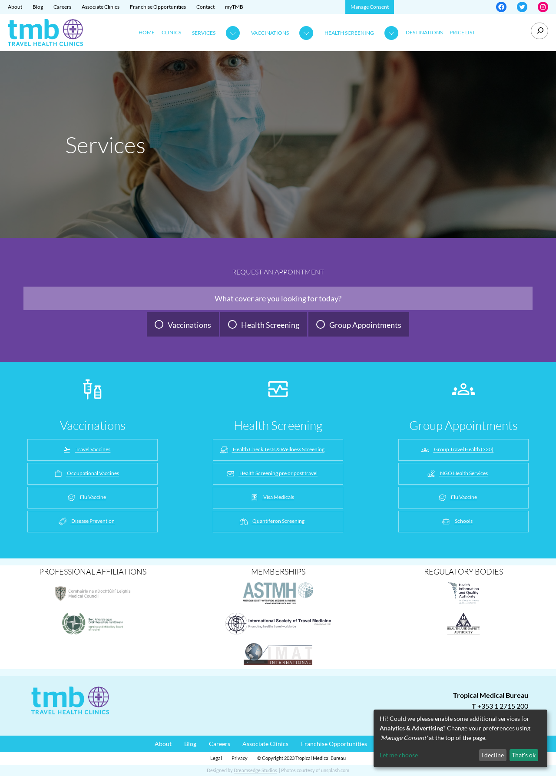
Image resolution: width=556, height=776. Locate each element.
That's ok (524, 755)
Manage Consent (370, 6)
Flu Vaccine (86, 497)
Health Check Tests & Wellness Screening (271, 450)
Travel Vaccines (86, 450)
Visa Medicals (271, 497)
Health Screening (349, 33)
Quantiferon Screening (271, 521)
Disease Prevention (86, 521)
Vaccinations (270, 33)
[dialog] (460, 738)
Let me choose (399, 755)
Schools (457, 521)
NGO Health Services (457, 474)
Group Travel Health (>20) (456, 450)
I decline (492, 755)
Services (203, 33)
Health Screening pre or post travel (271, 474)
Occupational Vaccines (86, 474)
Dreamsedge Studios (255, 770)
